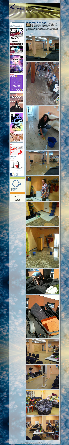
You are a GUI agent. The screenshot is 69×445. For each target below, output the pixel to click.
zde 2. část (16, 174)
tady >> (20, 26)
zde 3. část (16, 175)
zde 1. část (16, 173)
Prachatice (13, 190)
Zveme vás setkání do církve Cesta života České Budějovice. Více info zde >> (16, 142)
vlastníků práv (46, 443)
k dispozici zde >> (17, 170)
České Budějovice (14, 188)
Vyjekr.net (57, 1)
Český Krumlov (13, 189)
